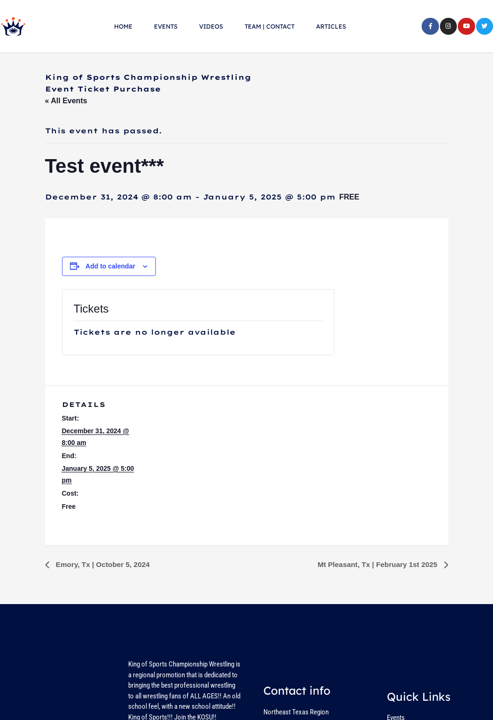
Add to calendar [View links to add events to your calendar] (110, 266)
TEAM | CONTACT (269, 26)
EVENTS (165, 26)
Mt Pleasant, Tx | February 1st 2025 (375, 564)
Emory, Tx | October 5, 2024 (104, 564)
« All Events (66, 101)
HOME (123, 26)
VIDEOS (211, 26)
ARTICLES (331, 26)
